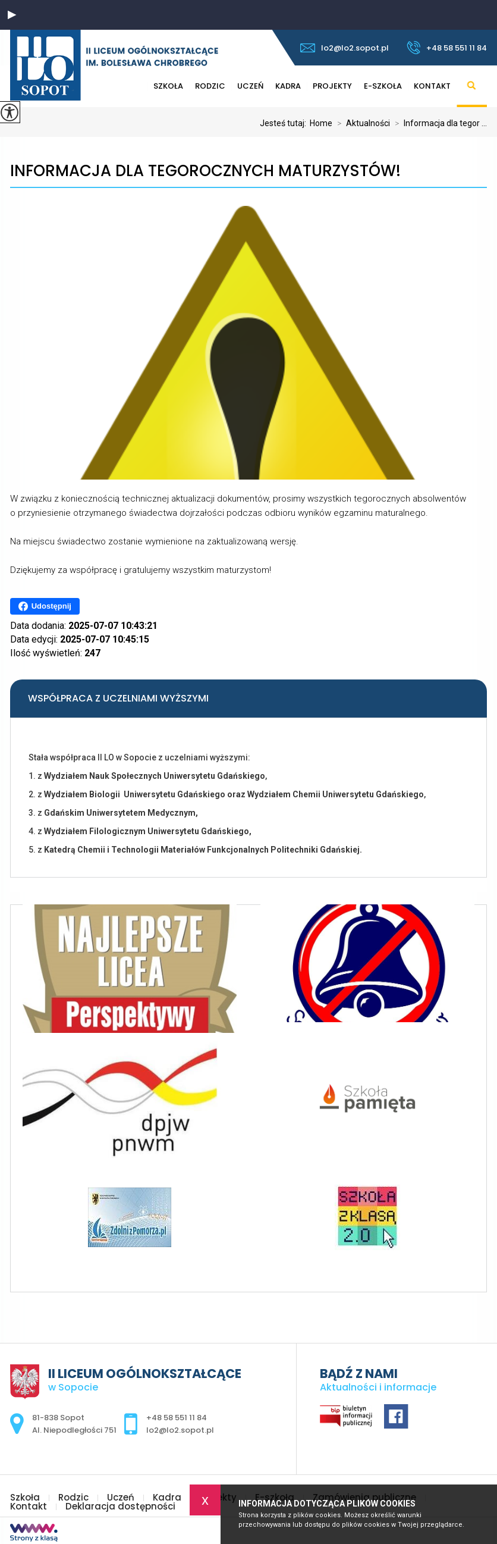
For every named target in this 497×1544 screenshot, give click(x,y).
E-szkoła (383, 86)
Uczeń (250, 86)
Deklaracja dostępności (120, 1506)
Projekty (332, 86)
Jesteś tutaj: (285, 123)
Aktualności (361, 123)
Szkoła (25, 1497)
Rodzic (73, 1497)
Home (321, 123)
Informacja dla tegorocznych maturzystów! (205, 171)
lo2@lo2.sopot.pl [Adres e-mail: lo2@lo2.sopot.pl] (180, 1430)
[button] (12, 15)
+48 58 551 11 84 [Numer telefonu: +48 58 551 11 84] (176, 1417)
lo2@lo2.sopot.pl (344, 48)
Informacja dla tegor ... (438, 123)
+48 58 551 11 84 (447, 47)
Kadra (288, 86)
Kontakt (432, 86)
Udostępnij (44, 606)
